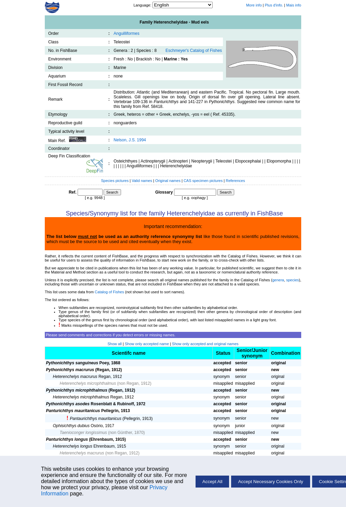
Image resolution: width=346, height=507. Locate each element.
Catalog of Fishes (109, 292)
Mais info (293, 5)
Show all (114, 344)
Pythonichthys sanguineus (72, 363)
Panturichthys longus (67, 439)
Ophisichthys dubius (71, 425)
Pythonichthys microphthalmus (76, 390)
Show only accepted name (147, 344)
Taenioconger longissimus (83, 432)
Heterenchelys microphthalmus (88, 383)
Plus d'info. (274, 5)
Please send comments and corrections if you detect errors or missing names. (110, 335)
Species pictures (115, 181)
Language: (142, 5)
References (235, 181)
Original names (168, 181)
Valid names (142, 181)
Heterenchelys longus (72, 446)
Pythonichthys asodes (68, 404)
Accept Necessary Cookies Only (270, 481)
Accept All (212, 481)
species (292, 280)
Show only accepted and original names (205, 344)
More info (254, 5)
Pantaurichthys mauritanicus (95, 418)
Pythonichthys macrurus (70, 369)
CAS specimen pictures (204, 181)
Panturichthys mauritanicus (73, 410)
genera (278, 280)
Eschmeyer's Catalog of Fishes (193, 50)
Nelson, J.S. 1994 (130, 140)
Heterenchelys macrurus (75, 376)
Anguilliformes (126, 33)
